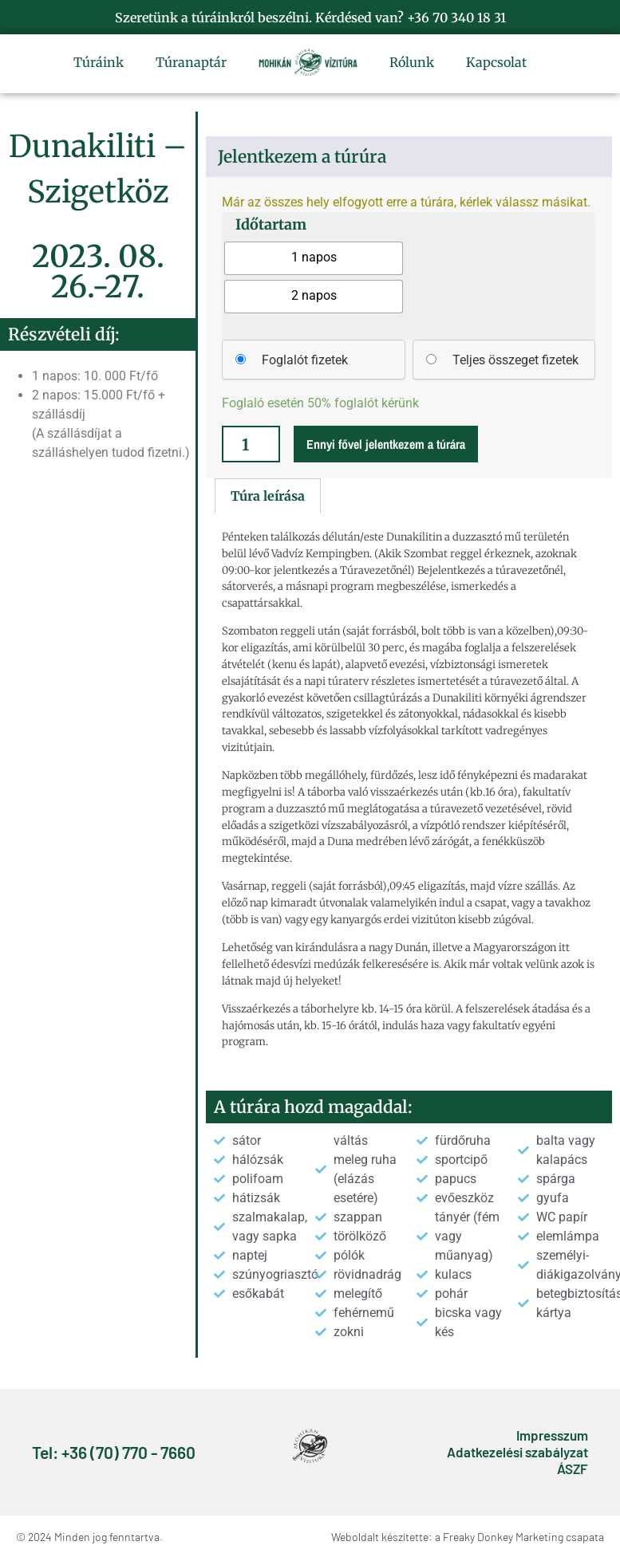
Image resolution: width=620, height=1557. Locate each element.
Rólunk (411, 62)
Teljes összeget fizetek (515, 360)
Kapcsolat (496, 62)
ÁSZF (572, 1468)
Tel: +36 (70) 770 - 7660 (113, 1452)
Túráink (98, 62)
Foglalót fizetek (305, 360)
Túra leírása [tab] (268, 496)
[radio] (313, 258)
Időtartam (270, 225)
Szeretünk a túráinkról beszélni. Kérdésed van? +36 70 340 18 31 (310, 18)
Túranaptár (191, 62)
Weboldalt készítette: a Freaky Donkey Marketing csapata (467, 1536)
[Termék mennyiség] (251, 444)
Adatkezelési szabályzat (517, 1452)
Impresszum (552, 1435)
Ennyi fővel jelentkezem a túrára (385, 444)
